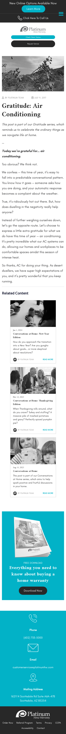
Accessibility (27, 728)
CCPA (58, 722)
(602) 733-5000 (33, 637)
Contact (41, 728)
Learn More (33, 8)
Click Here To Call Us (33, 18)
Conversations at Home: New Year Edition (31, 336)
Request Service (33, 44)
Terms (39, 722)
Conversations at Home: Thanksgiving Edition (33, 402)
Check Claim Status (33, 37)
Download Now (33, 590)
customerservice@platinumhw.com (33, 667)
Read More (48, 359)
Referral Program (24, 722)
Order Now (7, 722)
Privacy (48, 722)
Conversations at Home (25, 471)
